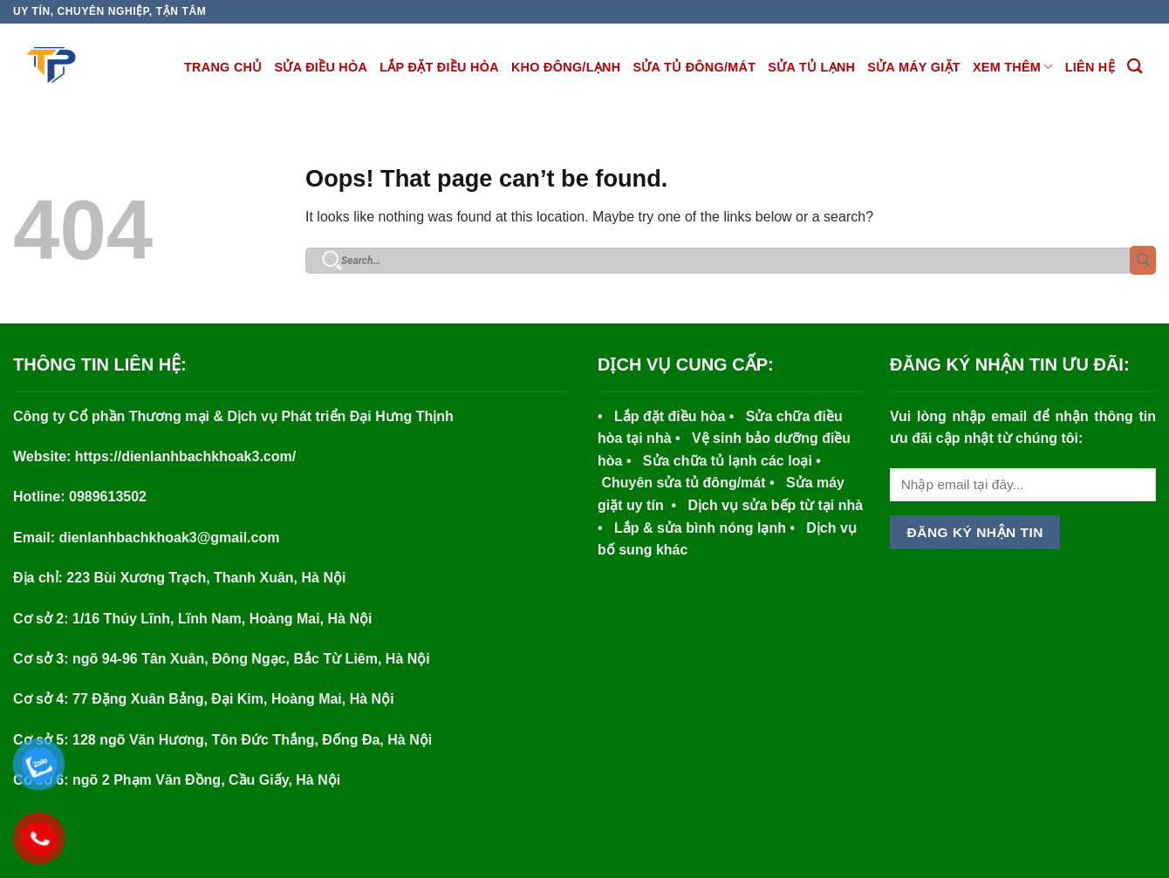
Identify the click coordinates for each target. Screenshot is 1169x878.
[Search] (1134, 67)
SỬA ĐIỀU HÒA (321, 67)
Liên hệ (1090, 67)
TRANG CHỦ (223, 67)
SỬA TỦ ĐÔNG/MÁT (693, 67)
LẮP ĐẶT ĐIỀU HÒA (439, 67)
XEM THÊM (1013, 66)
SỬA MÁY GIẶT (913, 67)
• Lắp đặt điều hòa (663, 416)
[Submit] (1143, 260)
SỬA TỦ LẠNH (811, 67)
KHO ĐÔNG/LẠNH (565, 67)
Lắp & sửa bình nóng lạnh (694, 528)
